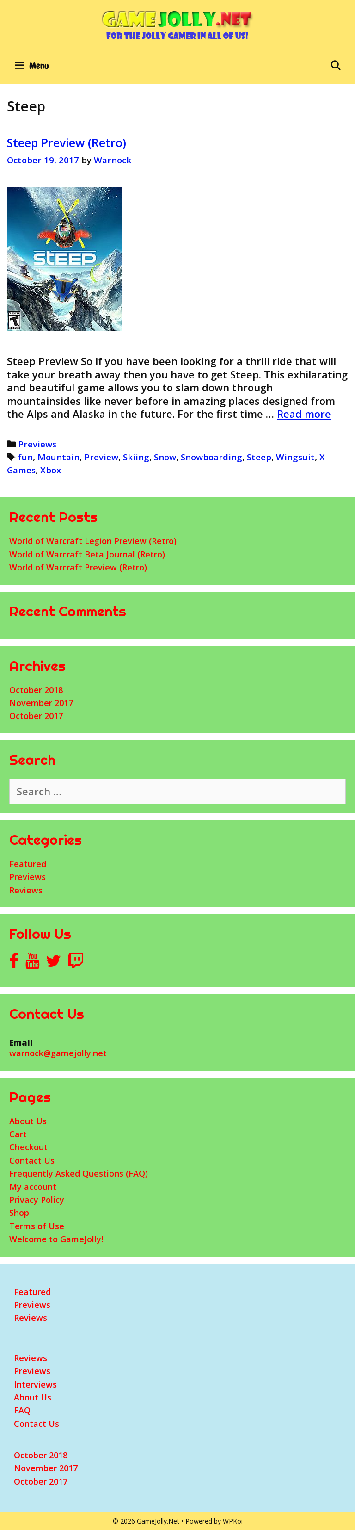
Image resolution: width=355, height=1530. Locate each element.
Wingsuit (295, 457)
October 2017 (36, 715)
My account (32, 1186)
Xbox (50, 470)
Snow (165, 457)
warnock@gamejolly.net (58, 1053)
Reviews (26, 890)
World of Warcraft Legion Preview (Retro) (93, 540)
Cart (18, 1134)
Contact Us (32, 1160)
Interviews (35, 1384)
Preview (101, 457)
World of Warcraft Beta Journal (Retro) (87, 554)
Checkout (28, 1146)
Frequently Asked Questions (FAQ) (78, 1173)
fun (25, 457)
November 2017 (41, 702)
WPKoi (233, 1521)
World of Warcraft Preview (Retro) (78, 567)
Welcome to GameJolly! (56, 1239)
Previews (37, 444)
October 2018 (36, 689)
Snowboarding (211, 457)
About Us (28, 1121)
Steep (259, 457)
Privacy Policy (36, 1199)
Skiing (136, 457)
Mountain (58, 457)
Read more (304, 414)
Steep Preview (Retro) (66, 142)
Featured (27, 863)
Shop (19, 1212)
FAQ (22, 1410)
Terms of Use (36, 1226)
